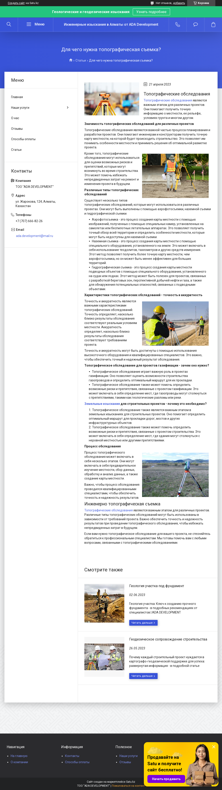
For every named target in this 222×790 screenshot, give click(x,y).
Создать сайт (16, 3)
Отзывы (17, 128)
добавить (179, 3)
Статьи (80, 60)
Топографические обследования (168, 100)
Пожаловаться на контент (128, 785)
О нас (15, 118)
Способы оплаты (23, 139)
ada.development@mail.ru (34, 236)
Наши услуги (20, 107)
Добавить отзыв (195, 24)
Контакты (72, 756)
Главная (17, 97)
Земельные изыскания (102, 404)
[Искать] (9, 24)
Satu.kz (130, 781)
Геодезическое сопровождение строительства (168, 639)
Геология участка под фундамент (156, 586)
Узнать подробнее (151, 12)
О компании (19, 762)
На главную (19, 756)
